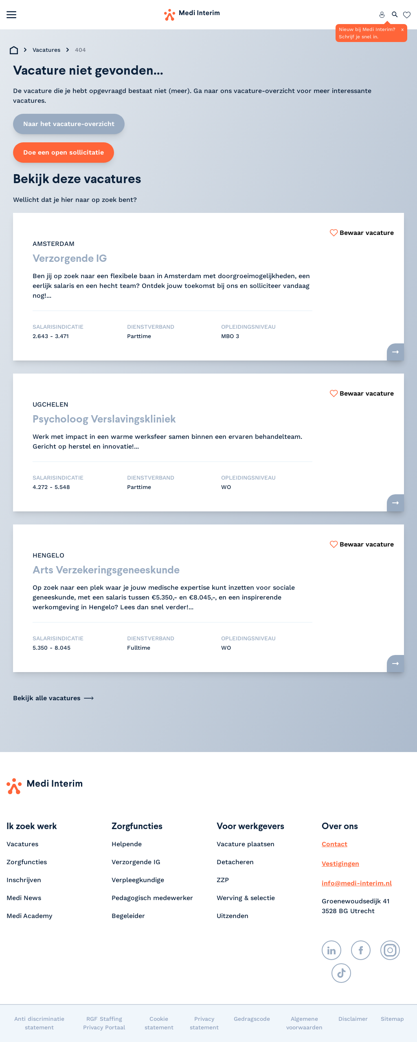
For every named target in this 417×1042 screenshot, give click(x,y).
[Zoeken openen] (395, 15)
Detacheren (235, 862)
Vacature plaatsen (245, 844)
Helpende (127, 844)
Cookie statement (159, 1023)
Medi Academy (30, 916)
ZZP (223, 880)
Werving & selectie (246, 898)
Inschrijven (24, 880)
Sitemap (392, 1019)
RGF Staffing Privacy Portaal (104, 1023)
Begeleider (128, 916)
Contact (334, 844)
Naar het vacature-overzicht (68, 124)
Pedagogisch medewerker (152, 898)
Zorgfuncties (27, 862)
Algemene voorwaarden (304, 1023)
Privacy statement (204, 1023)
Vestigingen (340, 864)
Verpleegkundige (138, 880)
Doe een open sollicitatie (63, 152)
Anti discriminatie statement (39, 1023)
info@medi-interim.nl (357, 883)
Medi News (24, 898)
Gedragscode (252, 1019)
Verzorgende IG (136, 862)
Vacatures (46, 49)
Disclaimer (353, 1019)
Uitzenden (232, 916)
